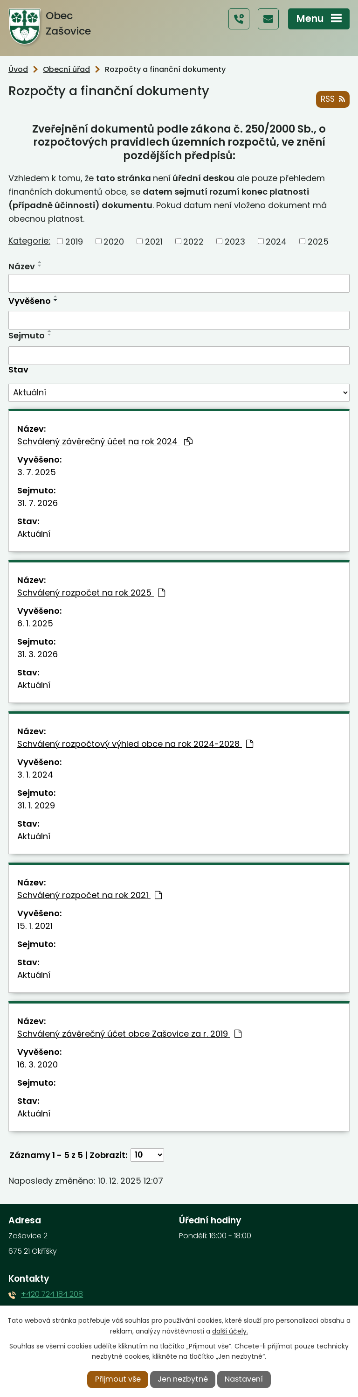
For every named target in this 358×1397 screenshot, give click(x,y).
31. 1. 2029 (36, 805)
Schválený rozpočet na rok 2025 (91, 592)
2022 (193, 241)
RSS (332, 99)
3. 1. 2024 (35, 774)
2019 (74, 241)
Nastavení (244, 1379)
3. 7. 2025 (36, 472)
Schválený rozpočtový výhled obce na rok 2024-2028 (135, 744)
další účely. (230, 1331)
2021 (154, 241)
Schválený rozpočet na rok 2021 (89, 895)
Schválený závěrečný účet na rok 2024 (105, 441)
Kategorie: (29, 240)
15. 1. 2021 (35, 926)
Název (21, 266)
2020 (113, 241)
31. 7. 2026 (37, 503)
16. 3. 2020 (37, 1064)
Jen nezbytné (183, 1379)
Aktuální (33, 534)
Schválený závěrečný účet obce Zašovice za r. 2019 (129, 1033)
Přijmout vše (118, 1379)
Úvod (18, 69)
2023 (235, 241)
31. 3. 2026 (37, 654)
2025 (318, 241)
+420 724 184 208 (52, 1294)
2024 (276, 241)
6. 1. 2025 (35, 623)
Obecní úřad (66, 69)
